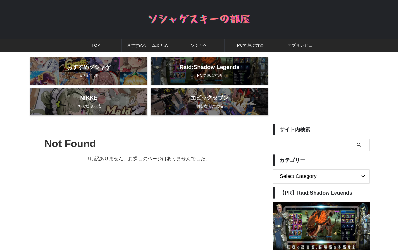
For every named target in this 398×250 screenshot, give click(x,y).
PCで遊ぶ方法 (250, 45)
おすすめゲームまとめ (147, 45)
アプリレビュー (302, 45)
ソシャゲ (199, 45)
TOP (95, 45)
